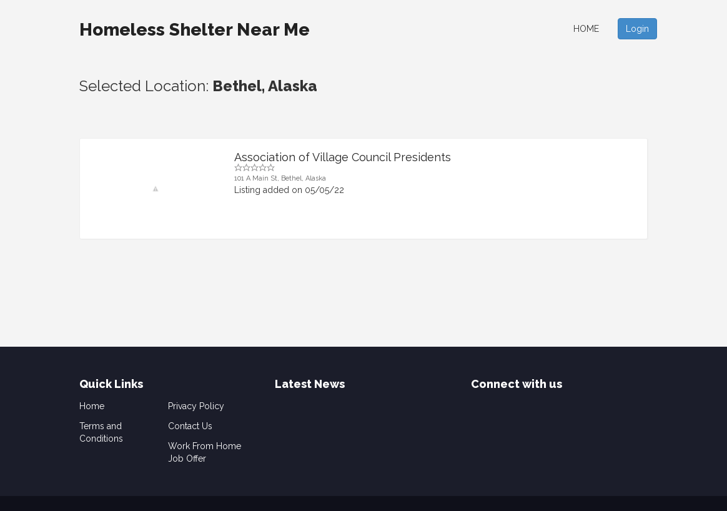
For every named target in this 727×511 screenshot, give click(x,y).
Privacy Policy (196, 406)
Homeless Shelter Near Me (194, 29)
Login (637, 29)
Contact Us (190, 426)
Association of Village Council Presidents (342, 157)
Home (586, 29)
